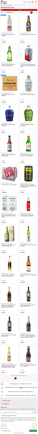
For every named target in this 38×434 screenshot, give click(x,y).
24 (31, 12)
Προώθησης (5, 428)
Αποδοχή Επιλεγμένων (6, 430)
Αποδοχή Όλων (33, 430)
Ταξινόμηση (3, 12)
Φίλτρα (11, 10)
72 (36, 12)
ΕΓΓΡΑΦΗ (34, 412)
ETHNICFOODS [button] (6, 403)
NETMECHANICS (21, 432)
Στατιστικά (5, 426)
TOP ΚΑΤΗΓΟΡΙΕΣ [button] (6, 400)
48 (33, 12)
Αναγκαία (4, 424)
